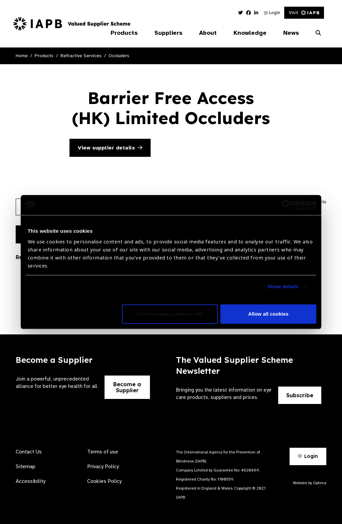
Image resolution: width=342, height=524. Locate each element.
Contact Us (29, 451)
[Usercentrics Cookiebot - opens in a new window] (287, 205)
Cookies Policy (104, 481)
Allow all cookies (268, 314)
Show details (283, 286)
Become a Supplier (127, 387)
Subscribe (299, 395)
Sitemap (25, 466)
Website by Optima (309, 483)
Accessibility (30, 481)
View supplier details (110, 147)
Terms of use (102, 451)
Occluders (119, 56)
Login (272, 12)
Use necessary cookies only (170, 314)
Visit (304, 12)
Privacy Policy (103, 466)
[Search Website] (318, 33)
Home (22, 56)
